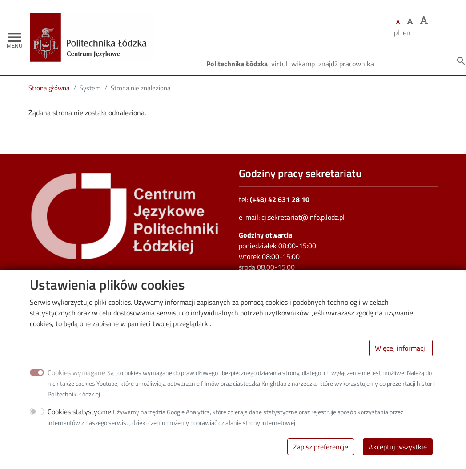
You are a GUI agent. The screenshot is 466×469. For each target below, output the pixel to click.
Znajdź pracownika (346, 63)
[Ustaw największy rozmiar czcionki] (423, 20)
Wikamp (303, 63)
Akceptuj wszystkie (398, 452)
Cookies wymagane (76, 377)
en (406, 32)
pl (396, 32)
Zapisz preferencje (320, 452)
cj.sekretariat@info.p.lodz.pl (303, 217)
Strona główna (49, 88)
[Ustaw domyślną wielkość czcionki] (398, 22)
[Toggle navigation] (14, 37)
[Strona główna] (95, 19)
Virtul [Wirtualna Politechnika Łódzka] (279, 63)
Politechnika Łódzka (237, 63)
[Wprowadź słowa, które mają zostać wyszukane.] (422, 60)
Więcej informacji (401, 353)
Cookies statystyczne (79, 417)
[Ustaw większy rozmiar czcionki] (410, 21)
